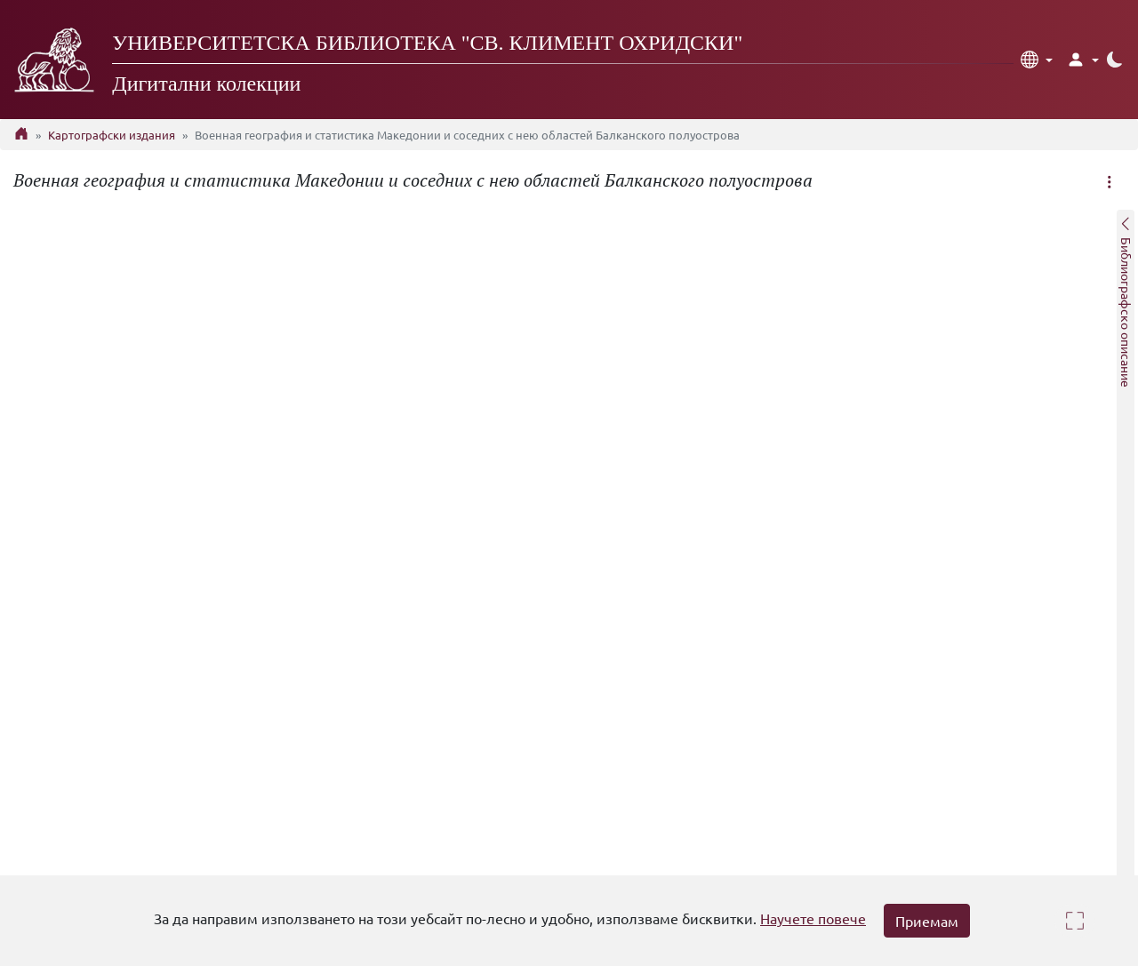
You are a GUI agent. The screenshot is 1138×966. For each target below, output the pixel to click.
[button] (1037, 59)
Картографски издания (111, 134)
